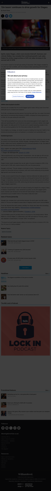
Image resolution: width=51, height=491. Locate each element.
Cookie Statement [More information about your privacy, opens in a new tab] (36, 92)
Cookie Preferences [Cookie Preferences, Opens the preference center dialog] (18, 96)
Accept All (30, 96)
